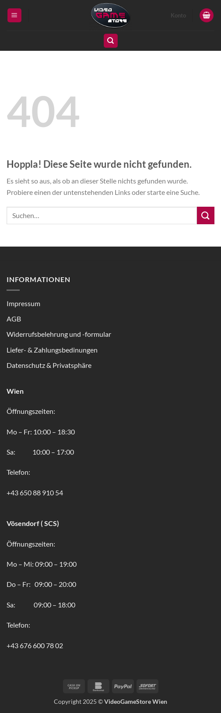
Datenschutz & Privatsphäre (49, 365)
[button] (14, 15)
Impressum (23, 303)
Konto (178, 15)
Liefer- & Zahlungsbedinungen (52, 350)
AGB (14, 318)
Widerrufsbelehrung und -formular (59, 334)
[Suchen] (111, 41)
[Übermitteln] (205, 215)
